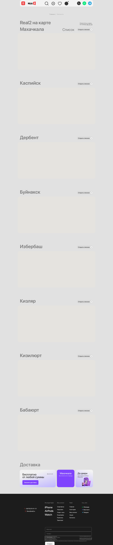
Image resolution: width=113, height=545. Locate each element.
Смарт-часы (60, 512)
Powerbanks (60, 515)
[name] (68, 529)
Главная (52, 14)
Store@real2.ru (31, 511)
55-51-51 (50, 474)
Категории (72, 509)
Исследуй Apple (49, 503)
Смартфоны (60, 507)
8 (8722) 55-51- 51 (31, 508)
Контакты (60, 14)
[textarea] (68, 538)
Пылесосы (60, 517)
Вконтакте (86, 509)
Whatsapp (86, 507)
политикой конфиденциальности (80, 540)
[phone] (68, 533)
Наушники (60, 509)
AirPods (49, 510)
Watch (48, 514)
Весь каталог (73, 512)
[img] (32, 502)
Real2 (71, 503)
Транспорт (60, 520)
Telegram (86, 512)
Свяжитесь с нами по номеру (86, 23)
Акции (71, 515)
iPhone (49, 507)
